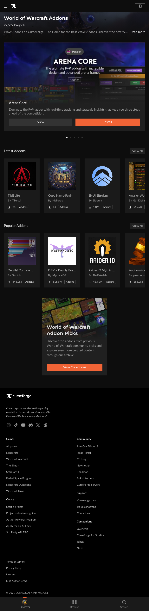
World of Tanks (15, 491)
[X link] (38, 425)
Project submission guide (21, 513)
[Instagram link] (8, 425)
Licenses (11, 574)
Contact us (83, 513)
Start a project (14, 507)
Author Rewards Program (21, 519)
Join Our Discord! (87, 446)
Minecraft (12, 453)
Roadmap (82, 472)
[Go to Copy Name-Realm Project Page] (62, 185)
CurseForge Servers (88, 485)
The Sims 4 (12, 465)
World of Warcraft (17, 459)
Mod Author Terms (16, 581)
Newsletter (83, 465)
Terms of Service (15, 562)
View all (137, 151)
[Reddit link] (45, 425)
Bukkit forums (85, 478)
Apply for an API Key (18, 526)
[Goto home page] (14, 6)
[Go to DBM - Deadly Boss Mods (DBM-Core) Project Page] (62, 260)
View (40, 122)
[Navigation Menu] (6, 6)
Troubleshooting (86, 507)
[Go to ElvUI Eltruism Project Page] (102, 185)
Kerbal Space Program (19, 478)
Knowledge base (86, 500)
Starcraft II (12, 472)
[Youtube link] (23, 425)
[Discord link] (30, 425)
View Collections (74, 367)
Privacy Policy (14, 568)
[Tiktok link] (16, 425)
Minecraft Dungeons (18, 485)
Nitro (80, 548)
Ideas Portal (84, 453)
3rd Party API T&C (17, 532)
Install (108, 122)
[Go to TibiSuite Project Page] (22, 185)
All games (11, 446)
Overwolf (82, 529)
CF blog (81, 459)
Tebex (80, 541)
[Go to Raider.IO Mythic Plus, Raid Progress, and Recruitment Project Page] (102, 260)
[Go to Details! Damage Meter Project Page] (22, 260)
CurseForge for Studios (90, 535)
